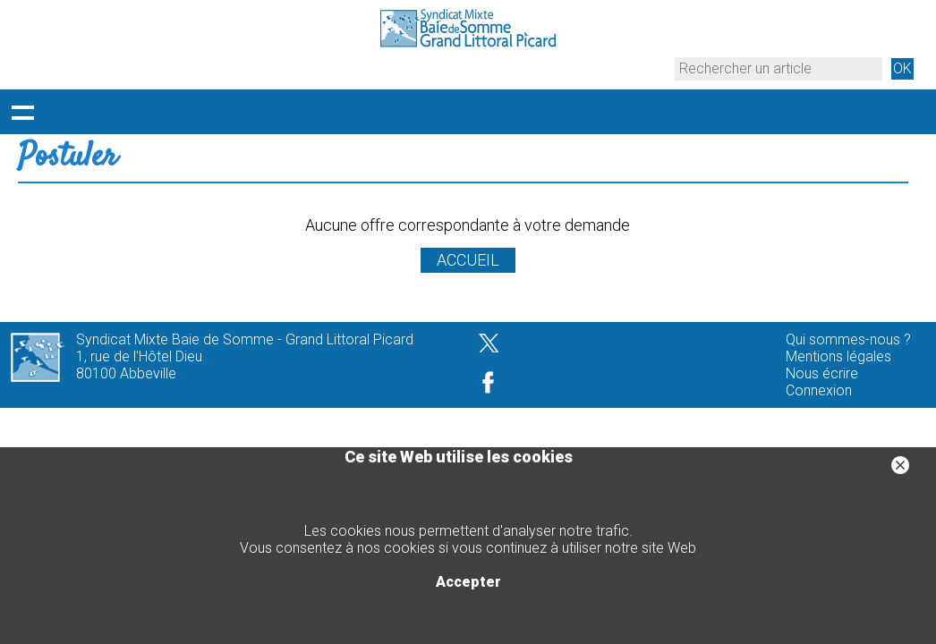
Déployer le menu (22, 111)
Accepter (468, 581)
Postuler (67, 157)
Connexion (819, 390)
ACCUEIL (468, 259)
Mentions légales (838, 356)
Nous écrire (822, 373)
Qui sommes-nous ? (848, 339)
